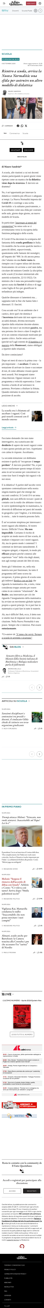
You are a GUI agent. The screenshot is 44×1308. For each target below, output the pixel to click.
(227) (39, 869)
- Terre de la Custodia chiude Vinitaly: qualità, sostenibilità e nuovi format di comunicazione (19, 1083)
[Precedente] (32, 687)
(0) (40, 926)
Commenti (7, 126)
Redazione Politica (11, 899)
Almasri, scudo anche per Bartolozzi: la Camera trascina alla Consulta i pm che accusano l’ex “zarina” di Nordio (15, 941)
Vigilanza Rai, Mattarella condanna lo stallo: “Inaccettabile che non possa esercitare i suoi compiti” (14, 914)
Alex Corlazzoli (9, 728)
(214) (39, 899)
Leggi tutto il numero (21, 1034)
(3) (8, 677)
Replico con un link (23, 580)
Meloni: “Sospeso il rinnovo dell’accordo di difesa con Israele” (14, 881)
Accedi (12, 1191)
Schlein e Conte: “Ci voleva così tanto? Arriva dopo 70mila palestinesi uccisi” (15, 889)
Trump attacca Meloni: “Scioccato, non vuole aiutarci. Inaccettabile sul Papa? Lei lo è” (21, 820)
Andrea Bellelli (14, 669)
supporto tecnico (13, 1240)
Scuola (7, 53)
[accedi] (40, 3)
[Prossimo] (39, 687)
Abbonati (31, 3)
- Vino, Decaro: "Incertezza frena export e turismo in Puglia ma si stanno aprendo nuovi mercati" (21, 1061)
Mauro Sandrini (14, 91)
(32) (39, 953)
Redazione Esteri (10, 869)
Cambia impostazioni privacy (15, 1274)
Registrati (32, 1191)
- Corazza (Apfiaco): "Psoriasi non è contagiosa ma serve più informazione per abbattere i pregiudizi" (21, 1089)
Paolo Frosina (9, 952)
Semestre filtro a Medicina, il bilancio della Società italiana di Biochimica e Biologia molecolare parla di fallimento (22, 660)
